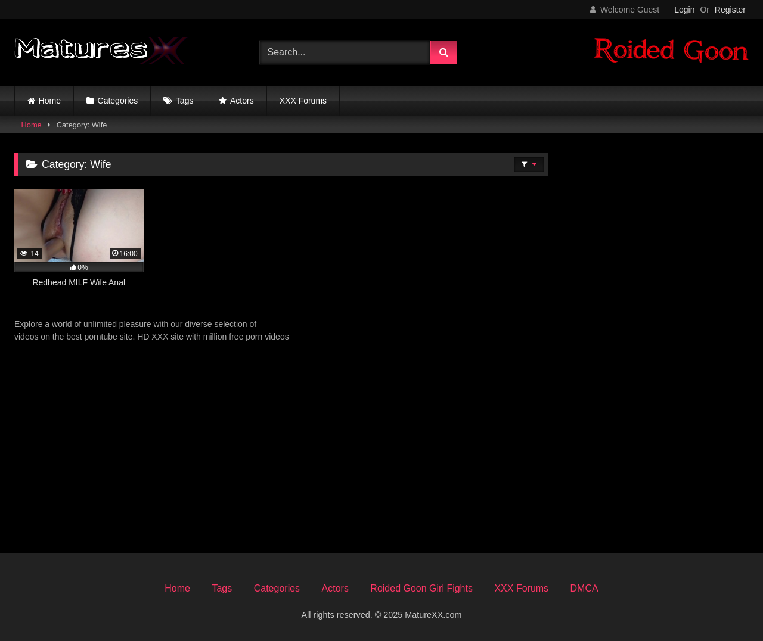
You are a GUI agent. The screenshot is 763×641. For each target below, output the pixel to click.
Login (684, 9)
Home (50, 100)
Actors (242, 100)
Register (730, 9)
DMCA (584, 588)
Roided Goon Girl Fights (421, 588)
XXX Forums (303, 100)
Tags (185, 100)
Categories (118, 100)
